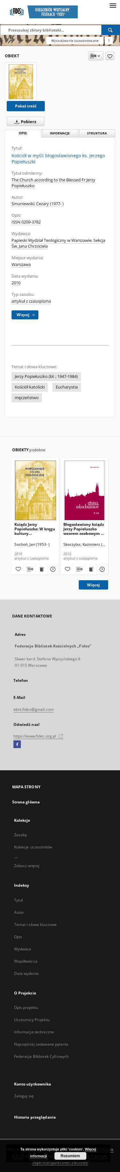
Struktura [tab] (97, 133)
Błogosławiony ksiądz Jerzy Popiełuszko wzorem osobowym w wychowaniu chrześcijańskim (83, 529)
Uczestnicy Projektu (32, 1019)
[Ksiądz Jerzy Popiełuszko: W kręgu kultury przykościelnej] (36, 490)
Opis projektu (26, 1007)
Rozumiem (70, 1156)
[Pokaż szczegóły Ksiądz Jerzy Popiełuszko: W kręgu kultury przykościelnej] (52, 569)
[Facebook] (17, 744)
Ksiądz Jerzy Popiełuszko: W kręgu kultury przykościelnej (34, 529)
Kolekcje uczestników (33, 847)
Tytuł (18, 900)
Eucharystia (67, 387)
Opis (18, 936)
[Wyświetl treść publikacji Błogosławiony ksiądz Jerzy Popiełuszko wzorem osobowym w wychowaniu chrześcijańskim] (90, 569)
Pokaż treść (25, 106)
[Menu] (112, 5)
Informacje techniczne (34, 1032)
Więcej (93, 585)
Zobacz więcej (27, 865)
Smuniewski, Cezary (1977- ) (38, 203)
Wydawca (22, 949)
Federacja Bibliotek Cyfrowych (41, 1056)
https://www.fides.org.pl (38, 736)
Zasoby (20, 835)
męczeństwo (27, 397)
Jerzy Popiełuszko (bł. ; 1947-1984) (46, 376)
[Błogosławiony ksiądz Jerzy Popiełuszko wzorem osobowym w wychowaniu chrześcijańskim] (85, 490)
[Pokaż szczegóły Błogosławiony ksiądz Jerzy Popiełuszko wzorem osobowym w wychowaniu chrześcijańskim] (101, 569)
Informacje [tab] (60, 133)
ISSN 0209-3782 (26, 222)
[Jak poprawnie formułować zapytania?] (109, 40)
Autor (19, 912)
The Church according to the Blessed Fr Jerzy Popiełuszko (53, 182)
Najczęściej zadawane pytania (41, 1044)
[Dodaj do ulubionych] (110, 56)
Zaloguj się (24, 1096)
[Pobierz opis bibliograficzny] (29, 569)
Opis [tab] (23, 133)
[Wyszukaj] (110, 30)
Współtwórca (25, 961)
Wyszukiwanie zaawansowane (75, 40)
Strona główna (26, 802)
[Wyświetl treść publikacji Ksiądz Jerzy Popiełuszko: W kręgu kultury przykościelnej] (41, 569)
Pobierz (24, 121)
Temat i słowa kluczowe (35, 924)
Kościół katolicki (30, 387)
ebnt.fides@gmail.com (33, 709)
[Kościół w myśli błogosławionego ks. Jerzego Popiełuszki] (21, 81)
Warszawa (21, 264)
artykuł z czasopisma (31, 301)
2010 (16, 283)
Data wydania (26, 973)
